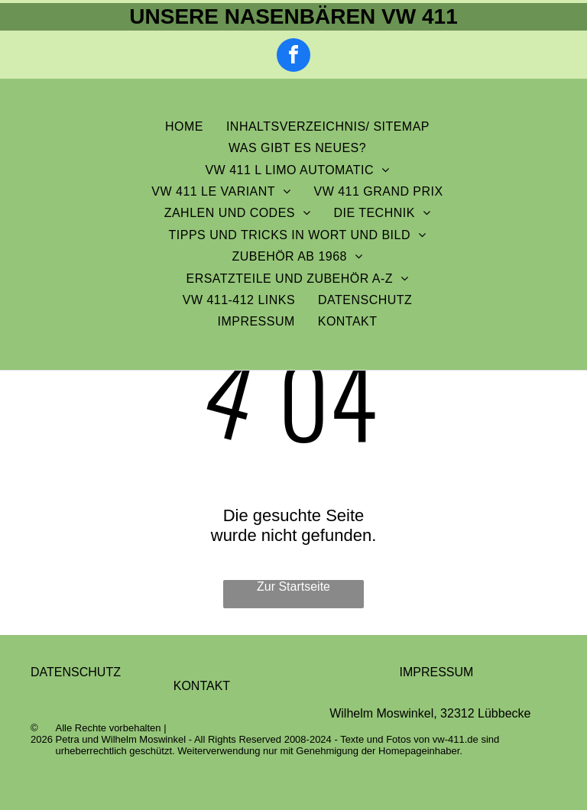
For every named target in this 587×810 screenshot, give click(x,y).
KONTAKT (202, 685)
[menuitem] (184, 127)
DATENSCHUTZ (76, 672)
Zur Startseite (293, 586)
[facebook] (293, 57)
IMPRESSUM (436, 672)
